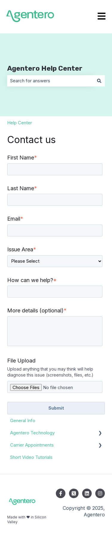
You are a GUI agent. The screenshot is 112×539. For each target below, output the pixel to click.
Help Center (19, 123)
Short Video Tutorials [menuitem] (31, 457)
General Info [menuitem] (22, 420)
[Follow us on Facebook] (60, 493)
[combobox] (50, 80)
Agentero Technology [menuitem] (32, 433)
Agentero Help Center (44, 68)
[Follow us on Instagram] (100, 493)
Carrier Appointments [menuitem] (32, 445)
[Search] (99, 80)
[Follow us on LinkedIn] (87, 493)
